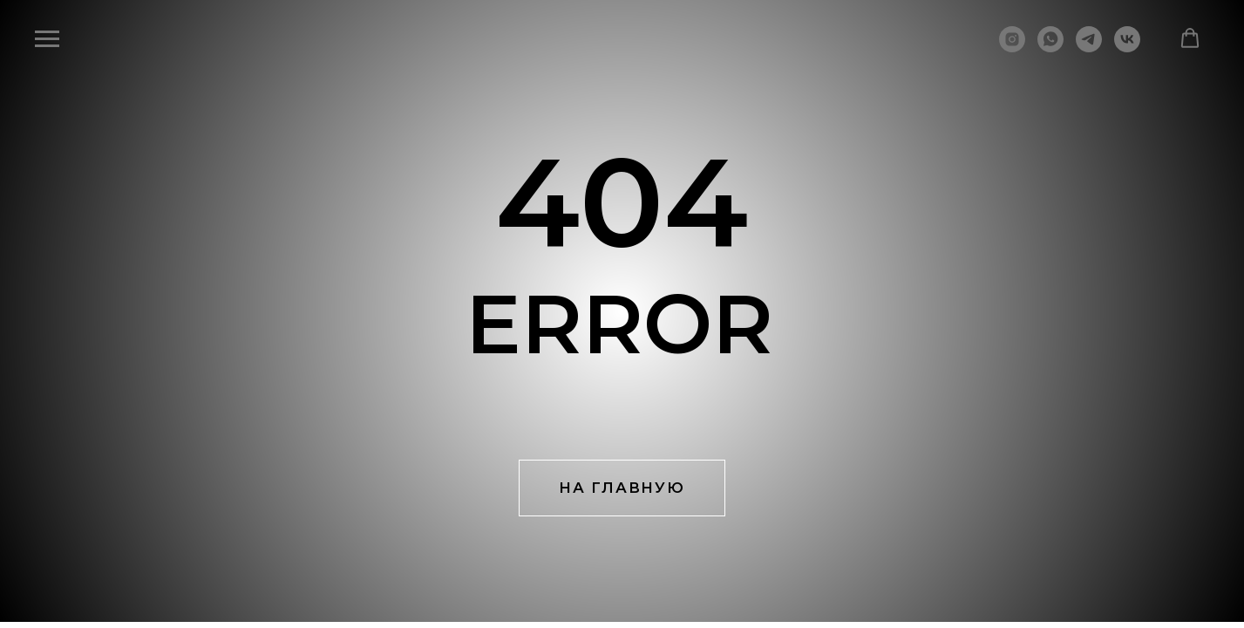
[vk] (1127, 47)
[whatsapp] (1050, 47)
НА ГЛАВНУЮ (622, 487)
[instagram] (1012, 47)
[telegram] (1089, 47)
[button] (1189, 38)
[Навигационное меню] (47, 39)
